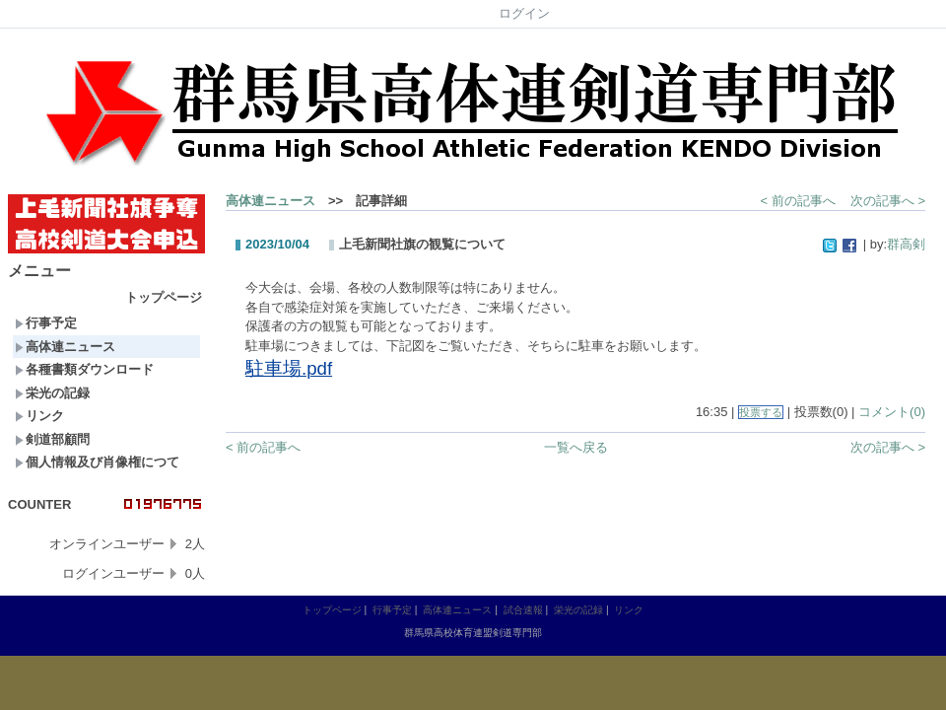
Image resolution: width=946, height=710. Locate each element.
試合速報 (523, 609)
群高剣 (906, 244)
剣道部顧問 (52, 439)
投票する (760, 412)
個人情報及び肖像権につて (97, 462)
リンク (39, 415)
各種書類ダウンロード (84, 369)
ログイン (524, 13)
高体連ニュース (65, 346)
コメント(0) (891, 411)
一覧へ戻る (576, 447)
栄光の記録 (52, 393)
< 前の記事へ (798, 200)
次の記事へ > (887, 200)
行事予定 (46, 323)
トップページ (163, 297)
